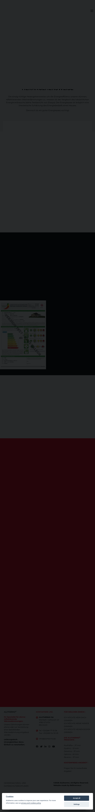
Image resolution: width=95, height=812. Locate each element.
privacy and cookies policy (31, 803)
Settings (77, 804)
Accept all (76, 798)
